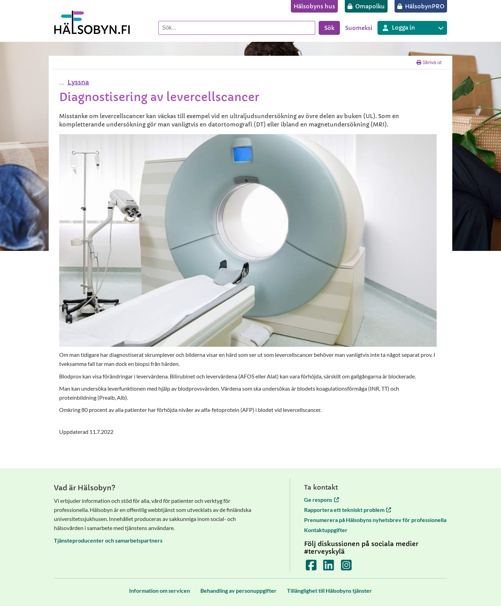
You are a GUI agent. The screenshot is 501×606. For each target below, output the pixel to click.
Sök (329, 27)
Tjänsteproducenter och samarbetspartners (108, 540)
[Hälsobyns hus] (314, 6)
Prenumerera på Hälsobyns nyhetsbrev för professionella (375, 519)
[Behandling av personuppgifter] (238, 590)
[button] (77, 82)
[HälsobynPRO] (421, 6)
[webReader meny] (61, 84)
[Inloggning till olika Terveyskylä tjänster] (412, 28)
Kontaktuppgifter (326, 530)
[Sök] (236, 28)
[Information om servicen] (159, 590)
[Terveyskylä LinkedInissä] (328, 567)
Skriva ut (429, 62)
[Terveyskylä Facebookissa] (311, 567)
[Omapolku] (366, 6)
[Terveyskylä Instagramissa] (346, 567)
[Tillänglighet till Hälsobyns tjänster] (329, 590)
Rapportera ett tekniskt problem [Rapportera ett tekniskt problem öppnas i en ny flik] (347, 509)
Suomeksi (358, 27)
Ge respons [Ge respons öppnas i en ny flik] (321, 499)
